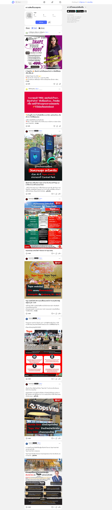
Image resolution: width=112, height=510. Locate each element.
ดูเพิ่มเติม (48, 191)
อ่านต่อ (27, 81)
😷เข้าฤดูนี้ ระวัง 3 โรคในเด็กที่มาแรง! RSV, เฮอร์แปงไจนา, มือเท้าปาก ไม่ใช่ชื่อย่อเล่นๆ (43, 116)
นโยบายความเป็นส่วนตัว (71, 19)
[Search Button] (16, 2)
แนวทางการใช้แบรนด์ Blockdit (73, 20)
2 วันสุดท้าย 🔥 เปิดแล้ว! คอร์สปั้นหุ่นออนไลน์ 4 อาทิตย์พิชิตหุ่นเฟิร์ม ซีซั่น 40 (43, 72)
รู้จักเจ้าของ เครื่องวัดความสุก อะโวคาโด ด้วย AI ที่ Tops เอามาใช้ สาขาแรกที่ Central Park (43, 183)
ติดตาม (47, 32)
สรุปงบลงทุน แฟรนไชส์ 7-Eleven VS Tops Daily (39, 250)
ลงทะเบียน (89, 2)
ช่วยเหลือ (72, 17)
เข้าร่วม (41, 22)
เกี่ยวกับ (68, 17)
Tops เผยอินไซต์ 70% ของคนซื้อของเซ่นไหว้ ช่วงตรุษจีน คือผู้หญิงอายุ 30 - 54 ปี (43, 301)
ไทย (75, 22)
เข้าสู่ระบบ (82, 2)
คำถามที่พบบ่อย (78, 17)
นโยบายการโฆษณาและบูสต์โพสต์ (73, 18)
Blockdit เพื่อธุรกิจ (70, 22)
